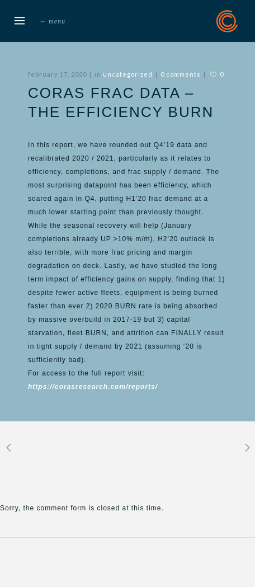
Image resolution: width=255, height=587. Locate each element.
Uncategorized (128, 74)
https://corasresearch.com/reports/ (93, 387)
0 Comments (180, 74)
